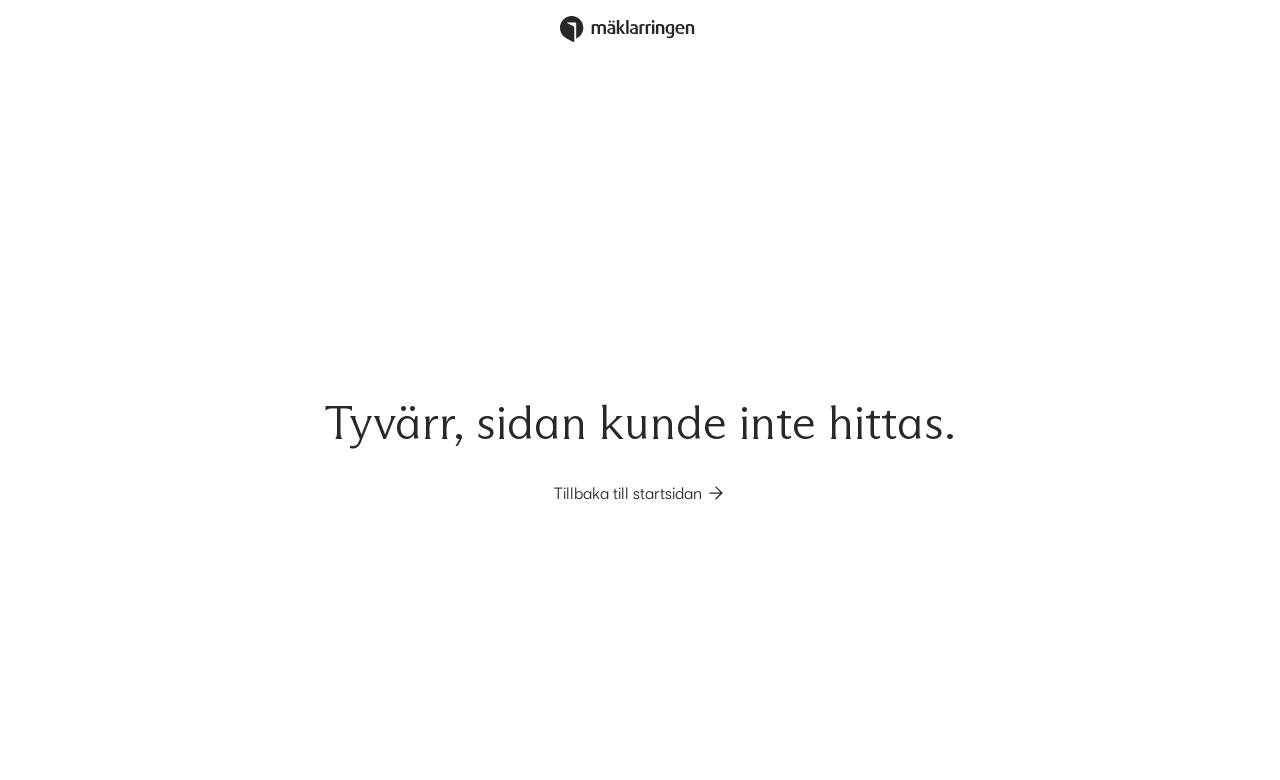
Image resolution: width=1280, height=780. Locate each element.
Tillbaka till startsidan (640, 493)
